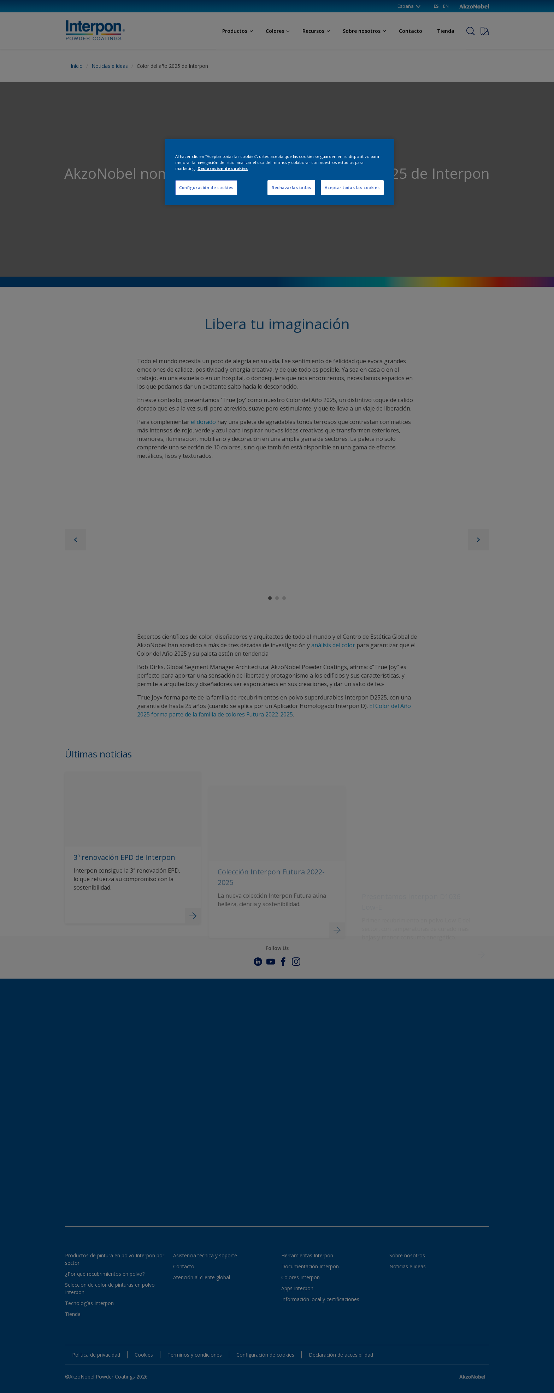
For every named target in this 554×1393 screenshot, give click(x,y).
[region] (279, 172)
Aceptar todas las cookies (352, 187)
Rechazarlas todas (291, 187)
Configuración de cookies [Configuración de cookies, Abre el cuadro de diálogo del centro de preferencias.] (206, 187)
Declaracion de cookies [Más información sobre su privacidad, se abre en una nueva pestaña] (223, 168)
